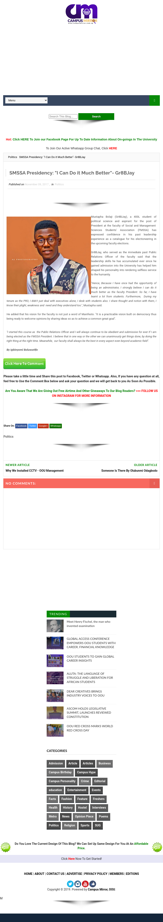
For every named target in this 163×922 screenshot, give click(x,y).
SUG (98, 825)
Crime (85, 781)
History (68, 807)
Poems (103, 816)
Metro (53, 816)
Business (105, 763)
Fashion (66, 799)
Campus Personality (62, 781)
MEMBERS (117, 873)
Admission (56, 763)
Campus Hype (86, 772)
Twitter (32, 426)
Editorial (99, 781)
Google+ (43, 426)
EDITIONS (132, 873)
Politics (12, 157)
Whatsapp (55, 426)
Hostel (82, 807)
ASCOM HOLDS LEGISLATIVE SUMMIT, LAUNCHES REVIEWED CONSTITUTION (89, 713)
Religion (69, 825)
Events (96, 790)
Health (53, 807)
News (65, 816)
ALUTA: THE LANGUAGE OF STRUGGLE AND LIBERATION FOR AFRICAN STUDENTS (90, 678)
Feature (82, 799)
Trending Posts (58, 614)
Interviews (99, 807)
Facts (52, 799)
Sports (85, 825)
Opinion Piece (84, 816)
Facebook (21, 426)
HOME (28, 873)
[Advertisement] (81, 61)
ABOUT (39, 873)
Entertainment (76, 790)
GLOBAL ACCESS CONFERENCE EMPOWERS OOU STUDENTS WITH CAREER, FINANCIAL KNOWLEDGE (91, 643)
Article (72, 763)
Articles (88, 763)
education (55, 790)
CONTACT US (55, 873)
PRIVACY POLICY (95, 873)
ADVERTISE (74, 873)
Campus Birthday (60, 772)
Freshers (99, 799)
